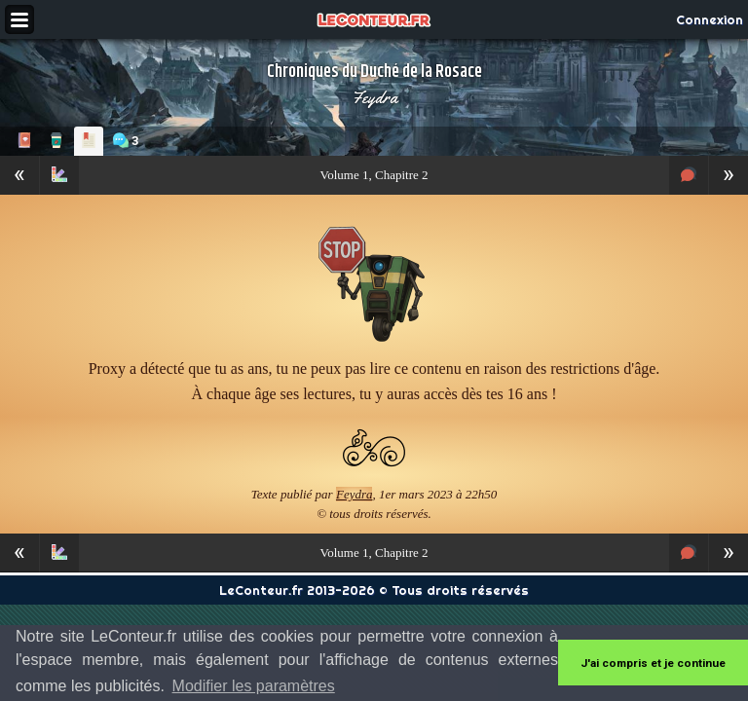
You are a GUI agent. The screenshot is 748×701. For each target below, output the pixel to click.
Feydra (374, 97)
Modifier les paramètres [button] (253, 686)
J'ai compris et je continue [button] (653, 663)
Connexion (709, 19)
